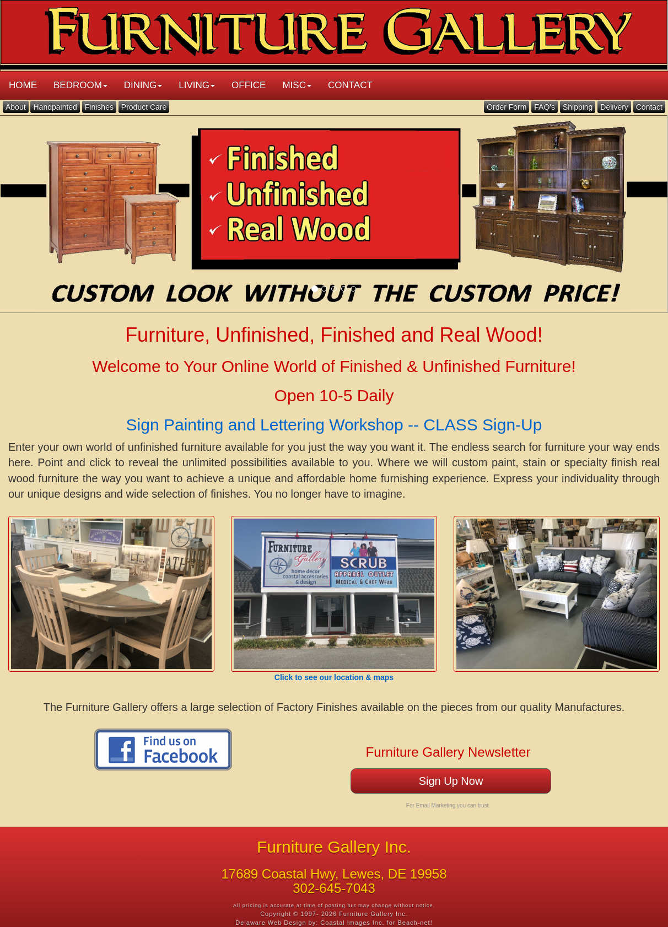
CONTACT (350, 85)
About (16, 107)
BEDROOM (80, 85)
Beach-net (414, 922)
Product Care (143, 107)
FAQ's (544, 107)
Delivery (614, 107)
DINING (143, 85)
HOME (23, 85)
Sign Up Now (451, 781)
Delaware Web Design (270, 922)
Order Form (506, 107)
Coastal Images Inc (351, 922)
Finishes (99, 107)
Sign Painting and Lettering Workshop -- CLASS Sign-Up (334, 425)
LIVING (197, 85)
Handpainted (55, 107)
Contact (649, 107)
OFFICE (248, 85)
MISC (296, 85)
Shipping (578, 107)
